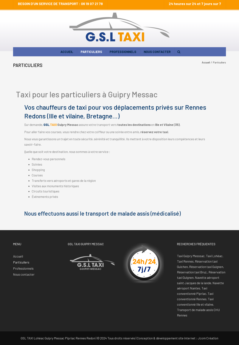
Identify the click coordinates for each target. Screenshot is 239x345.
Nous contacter (157, 52)
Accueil (66, 52)
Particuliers (91, 52)
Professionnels (123, 52)
